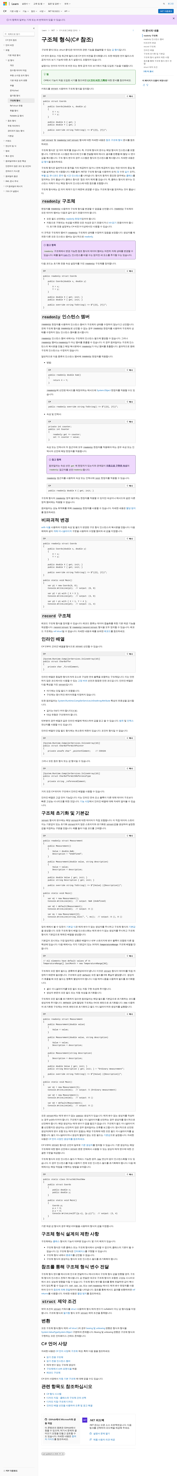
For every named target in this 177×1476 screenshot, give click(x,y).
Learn (44, 30)
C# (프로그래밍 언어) (68, 30)
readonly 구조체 (151, 35)
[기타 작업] (133, 30)
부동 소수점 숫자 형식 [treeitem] (19, 75)
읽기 (113, 222)
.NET (53, 30)
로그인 (171, 3)
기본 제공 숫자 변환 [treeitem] (18, 80)
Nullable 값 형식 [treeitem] (17, 115)
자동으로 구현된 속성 (116, 465)
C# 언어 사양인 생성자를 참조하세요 (66, 1138)
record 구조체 (150, 46)
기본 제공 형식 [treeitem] (14, 55)
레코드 (107, 631)
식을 (45, 527)
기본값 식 (71, 926)
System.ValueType (49, 1331)
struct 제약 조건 (151, 67)
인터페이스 (79, 1251)
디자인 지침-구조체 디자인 (60, 1401)
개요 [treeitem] (12, 65)
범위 (121, 720)
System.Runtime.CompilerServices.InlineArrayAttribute (84, 700)
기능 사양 (84, 801)
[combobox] (19, 34)
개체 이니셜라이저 (63, 531)
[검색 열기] (164, 3)
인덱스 (130, 720)
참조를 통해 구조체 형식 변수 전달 (158, 62)
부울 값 (45, 175)
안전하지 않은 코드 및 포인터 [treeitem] (18, 166)
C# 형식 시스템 (54, 1393)
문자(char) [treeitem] (14, 90)
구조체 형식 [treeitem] (15, 100)
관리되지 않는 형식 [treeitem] (16, 130)
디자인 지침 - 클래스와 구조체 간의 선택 (66, 1397)
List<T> (67, 255)
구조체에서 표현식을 (59, 1368)
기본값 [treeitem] (11, 135)
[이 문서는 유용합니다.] (144, 85)
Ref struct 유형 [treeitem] (16, 105)
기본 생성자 (87, 1144)
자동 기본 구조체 (67, 1378)
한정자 (74, 218)
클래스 (129, 175)
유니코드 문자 (56, 175)
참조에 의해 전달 (62, 1289)
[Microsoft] (5, 4)
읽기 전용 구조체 (55, 1357)
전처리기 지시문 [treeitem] (13, 171)
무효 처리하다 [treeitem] (14, 125)
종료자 (69, 1255)
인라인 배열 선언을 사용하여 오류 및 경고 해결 (70, 1405)
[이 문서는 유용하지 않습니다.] (147, 85)
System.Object (104, 390)
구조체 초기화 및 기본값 (154, 53)
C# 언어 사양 (62, 1351)
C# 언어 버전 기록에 (97, 80)
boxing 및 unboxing (95, 1328)
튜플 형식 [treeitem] (14, 110)
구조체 (74, 1351)
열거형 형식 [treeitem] (15, 95)
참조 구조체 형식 (114, 140)
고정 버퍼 (82, 680)
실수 (127, 171)
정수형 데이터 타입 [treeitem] (18, 70)
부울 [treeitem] (12, 85)
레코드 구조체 (53, 1372)
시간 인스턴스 (73, 175)
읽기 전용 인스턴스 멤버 (58, 1360)
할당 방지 (131, 508)
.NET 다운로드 (166, 11)
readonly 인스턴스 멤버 (154, 39)
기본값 (132, 926)
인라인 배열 (149, 50)
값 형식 (115, 49)
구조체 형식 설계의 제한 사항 (156, 57)
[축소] (34, 28)
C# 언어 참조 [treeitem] (11, 40)
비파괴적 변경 (150, 42)
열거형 (66, 1312)
